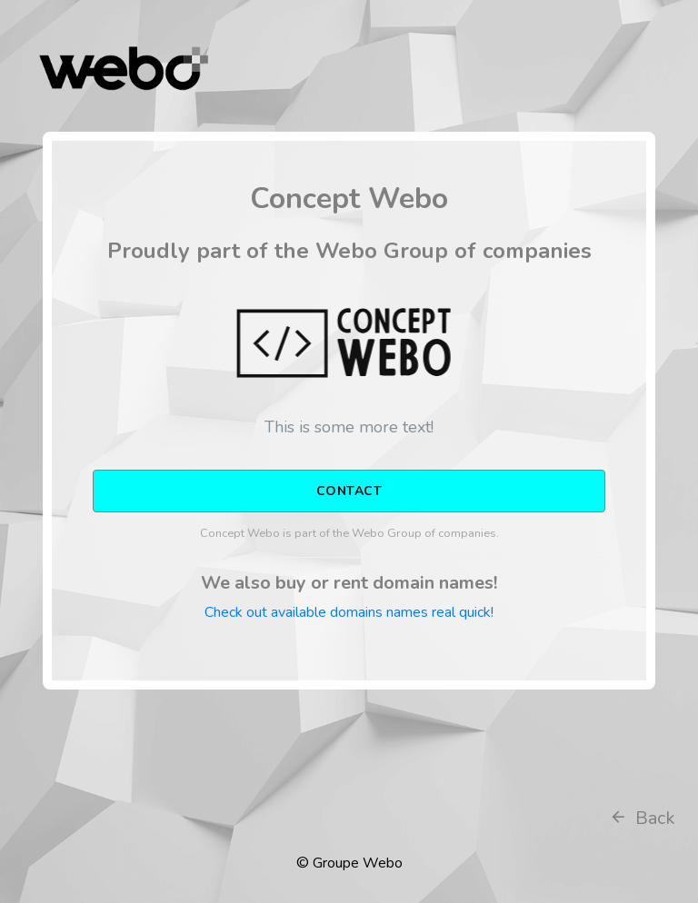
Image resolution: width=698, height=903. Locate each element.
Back (642, 818)
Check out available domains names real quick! (349, 612)
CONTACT (349, 491)
